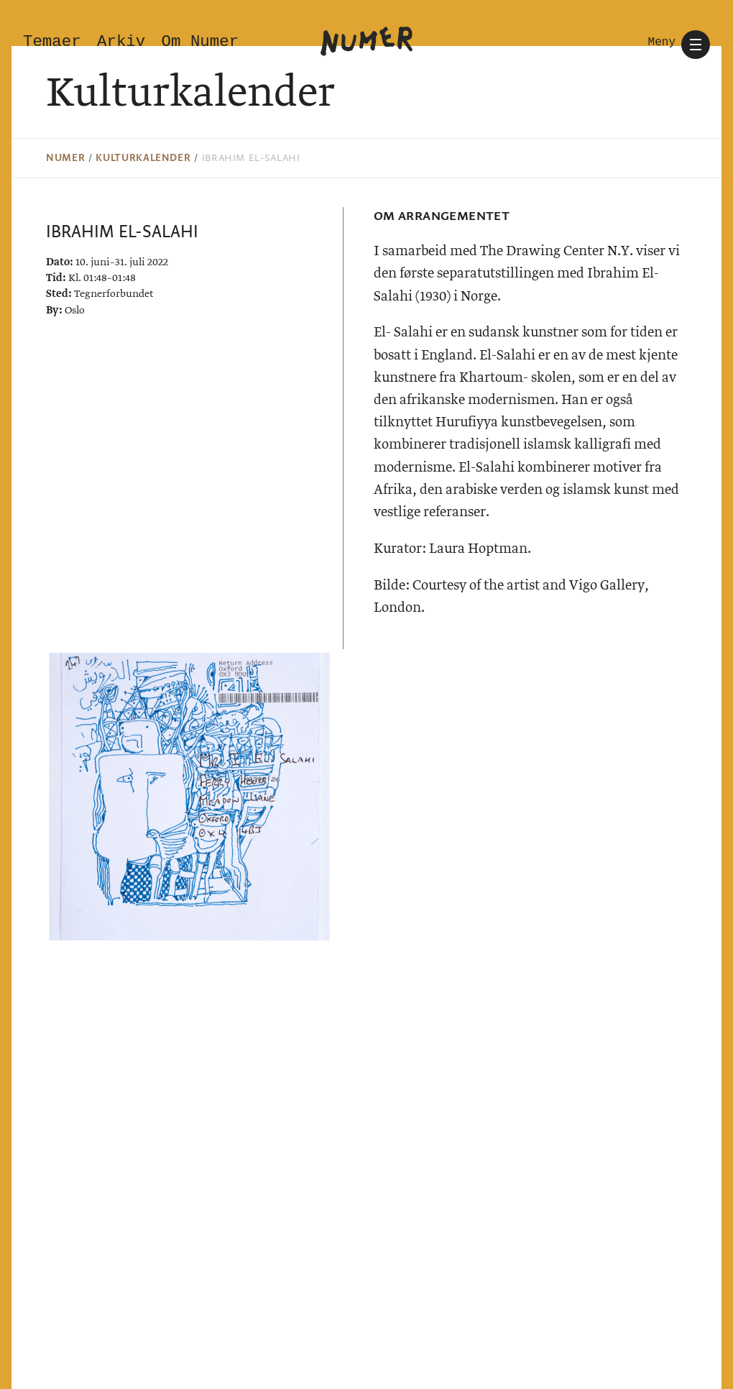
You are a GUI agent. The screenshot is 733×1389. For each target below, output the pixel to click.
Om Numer (200, 41)
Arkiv (121, 41)
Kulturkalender (143, 158)
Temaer (52, 41)
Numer (65, 158)
